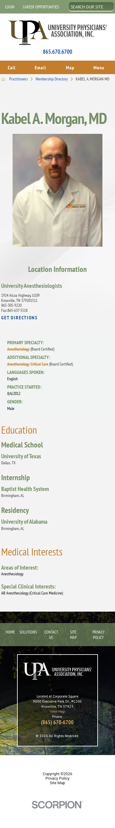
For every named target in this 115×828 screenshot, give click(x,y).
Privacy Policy (99, 633)
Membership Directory (56, 77)
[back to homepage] (3, 78)
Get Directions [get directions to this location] (19, 316)
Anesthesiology (30, 347)
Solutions (27, 630)
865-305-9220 (11, 303)
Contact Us (51, 633)
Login (9, 7)
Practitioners (22, 77)
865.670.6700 (57, 51)
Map (70, 67)
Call (12, 67)
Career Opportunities (41, 7)
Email (40, 67)
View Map (57, 709)
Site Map (73, 633)
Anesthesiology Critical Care (40, 362)
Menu (98, 67)
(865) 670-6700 (57, 720)
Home (9, 630)
